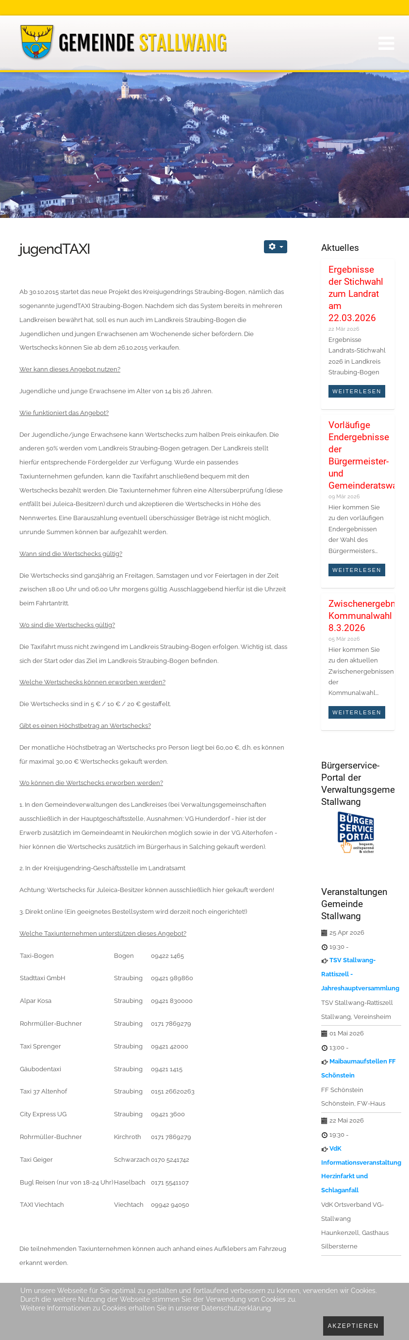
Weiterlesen (356, 391)
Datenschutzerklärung (236, 1308)
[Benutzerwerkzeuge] (275, 246)
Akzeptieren (353, 1326)
